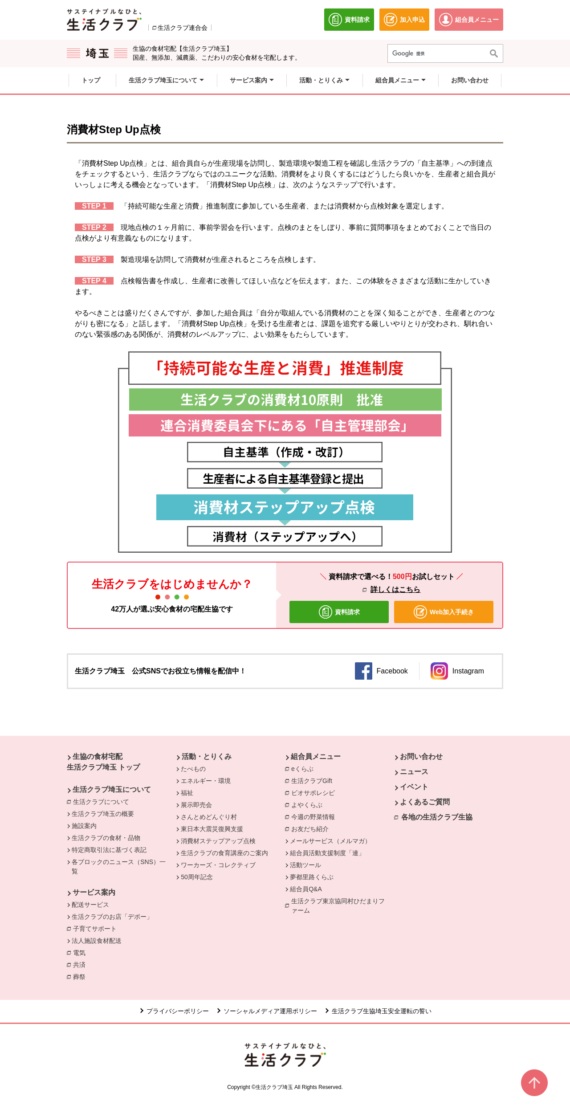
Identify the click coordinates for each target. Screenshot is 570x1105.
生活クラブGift (311, 780)
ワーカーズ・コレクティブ (218, 865)
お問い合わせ (421, 756)
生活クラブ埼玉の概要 (103, 813)
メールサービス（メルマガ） (330, 840)
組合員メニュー (316, 756)
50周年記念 (197, 877)
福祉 (187, 792)
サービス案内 (94, 892)
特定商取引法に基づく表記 (109, 849)
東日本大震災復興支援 (212, 828)
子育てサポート (95, 928)
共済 (81, 964)
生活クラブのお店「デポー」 (112, 916)
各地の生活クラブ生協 (436, 817)
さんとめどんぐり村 (209, 816)
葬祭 (81, 976)
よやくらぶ (309, 804)
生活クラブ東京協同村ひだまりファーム (338, 905)
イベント (414, 787)
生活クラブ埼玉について (112, 789)
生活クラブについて (103, 801)
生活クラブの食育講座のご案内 (224, 852)
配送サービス (90, 904)
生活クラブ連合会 (183, 27)
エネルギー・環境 (206, 780)
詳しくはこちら (395, 589)
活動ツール (305, 865)
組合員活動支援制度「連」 (327, 852)
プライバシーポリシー (178, 1011)
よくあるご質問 (425, 802)
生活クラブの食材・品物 (106, 837)
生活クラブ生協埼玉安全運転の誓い (382, 1011)
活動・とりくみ (207, 756)
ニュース (414, 771)
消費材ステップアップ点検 (218, 840)
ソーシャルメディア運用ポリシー (270, 1011)
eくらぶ (302, 768)
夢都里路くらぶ (312, 877)
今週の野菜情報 (315, 816)
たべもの (193, 768)
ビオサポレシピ (315, 792)
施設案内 (84, 825)
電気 (81, 952)
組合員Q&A (306, 889)
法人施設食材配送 (97, 940)
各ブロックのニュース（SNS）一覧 (119, 866)
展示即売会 (196, 804)
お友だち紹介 (310, 828)
